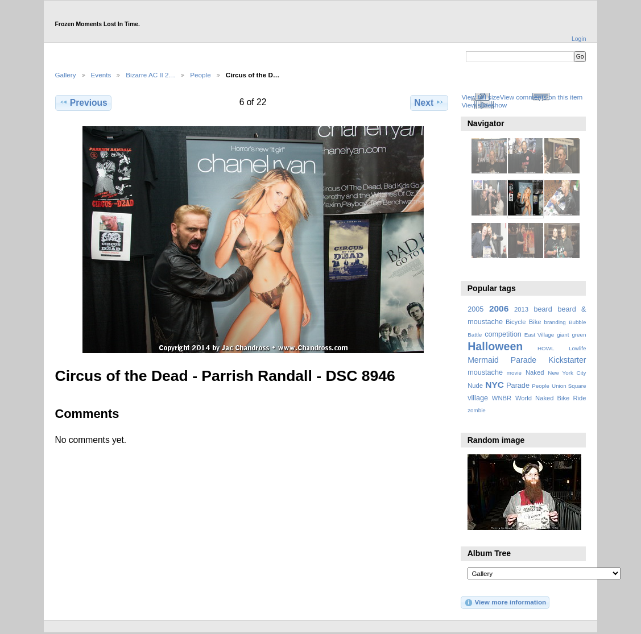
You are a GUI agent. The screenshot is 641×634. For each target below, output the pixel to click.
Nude (475, 385)
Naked (535, 372)
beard (543, 309)
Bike (535, 321)
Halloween (495, 346)
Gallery (65, 74)
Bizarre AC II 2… (150, 74)
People (200, 74)
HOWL (545, 348)
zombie (477, 410)
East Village (539, 334)
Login (579, 39)
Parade (518, 385)
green (579, 334)
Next (429, 102)
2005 (475, 309)
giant (563, 334)
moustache (485, 372)
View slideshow (484, 105)
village (478, 398)
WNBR (501, 398)
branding (555, 322)
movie (514, 373)
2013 (521, 309)
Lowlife (577, 348)
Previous (83, 102)
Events (101, 74)
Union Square (569, 386)
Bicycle (516, 321)
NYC (494, 384)
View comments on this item (541, 97)
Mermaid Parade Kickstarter (527, 359)
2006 (498, 308)
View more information (505, 602)
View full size (480, 97)
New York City (567, 373)
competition (503, 334)
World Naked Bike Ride (550, 398)
